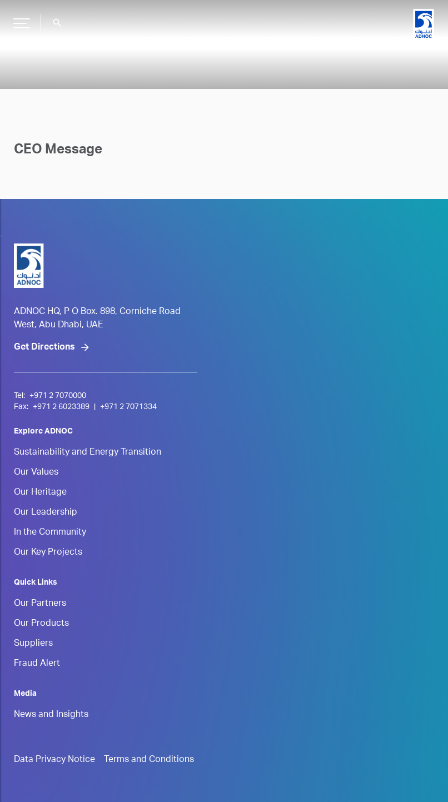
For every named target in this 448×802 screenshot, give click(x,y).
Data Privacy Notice (54, 760)
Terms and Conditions (149, 760)
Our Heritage (40, 493)
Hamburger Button (20, 19)
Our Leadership (45, 513)
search (57, 22)
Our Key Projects (48, 553)
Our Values (36, 473)
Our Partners (40, 604)
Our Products (41, 624)
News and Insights (51, 715)
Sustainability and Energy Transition (87, 453)
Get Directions (44, 347)
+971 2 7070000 (57, 396)
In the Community (50, 533)
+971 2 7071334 (128, 407)
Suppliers (33, 644)
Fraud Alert (37, 664)
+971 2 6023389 (61, 407)
